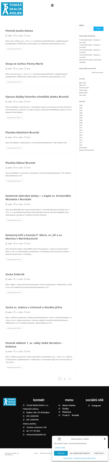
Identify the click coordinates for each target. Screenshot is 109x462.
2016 (80, 140)
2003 (80, 110)
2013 (80, 133)
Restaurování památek (86, 150)
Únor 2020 (82, 95)
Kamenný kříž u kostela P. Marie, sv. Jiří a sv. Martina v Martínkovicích (34, 236)
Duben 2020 (83, 90)
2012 (80, 130)
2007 (80, 118)
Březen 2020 (83, 93)
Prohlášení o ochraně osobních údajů (84, 458)
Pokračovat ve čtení (15, 48)
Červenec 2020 (84, 88)
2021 (80, 145)
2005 (80, 113)
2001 (80, 108)
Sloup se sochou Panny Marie (24, 63)
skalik (10, 36)
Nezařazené (83, 148)
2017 (80, 143)
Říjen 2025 (82, 83)
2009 (80, 123)
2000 (80, 105)
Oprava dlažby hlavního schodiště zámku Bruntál (37, 96)
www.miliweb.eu (12, 453)
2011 (80, 128)
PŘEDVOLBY (99, 453)
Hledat (81, 25)
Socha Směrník (14, 274)
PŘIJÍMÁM (60, 453)
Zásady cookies (67, 458)
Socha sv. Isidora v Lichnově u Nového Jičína (33, 307)
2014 (80, 135)
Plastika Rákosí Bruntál (20, 162)
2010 (80, 125)
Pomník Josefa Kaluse (19, 30)
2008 (80, 120)
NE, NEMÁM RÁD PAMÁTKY (80, 453)
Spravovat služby (60, 447)
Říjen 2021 (82, 85)
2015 (28, 36)
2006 (80, 115)
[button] (105, 439)
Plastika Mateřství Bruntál (22, 132)
